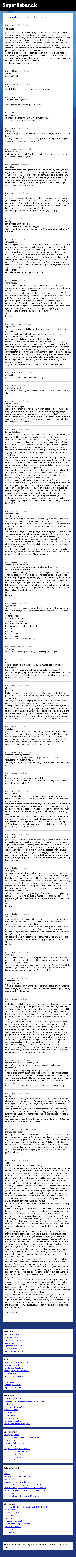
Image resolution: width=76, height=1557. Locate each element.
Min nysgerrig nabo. (11, 1435)
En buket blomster (11, 1418)
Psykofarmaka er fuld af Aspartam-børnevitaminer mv (24, 1490)
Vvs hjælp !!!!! (9, 1404)
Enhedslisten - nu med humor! (15, 1457)
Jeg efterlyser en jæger (12, 1385)
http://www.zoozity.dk (15, 1297)
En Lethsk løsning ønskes (13, 1398)
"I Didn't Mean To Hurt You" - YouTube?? (19, 1451)
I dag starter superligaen (13, 1365)
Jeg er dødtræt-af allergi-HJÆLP (16, 1346)
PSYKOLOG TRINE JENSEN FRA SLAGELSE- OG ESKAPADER (25, 1488)
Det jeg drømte (10, 1460)
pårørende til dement (12, 1526)
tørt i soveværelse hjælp (13, 1421)
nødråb (7, 1474)
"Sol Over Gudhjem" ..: (12, 1334)
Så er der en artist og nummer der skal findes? (21, 1437)
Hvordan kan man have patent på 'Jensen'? (20, 1340)
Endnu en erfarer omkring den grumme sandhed (22, 1485)
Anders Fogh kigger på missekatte (17, 1524)
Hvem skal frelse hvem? (13, 1521)
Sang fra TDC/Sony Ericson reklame (17, 1449)
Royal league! (9, 1382)
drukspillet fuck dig (11, 1348)
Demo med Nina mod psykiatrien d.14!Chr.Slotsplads (24, 1496)
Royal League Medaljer (12, 1387)
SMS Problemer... (10, 1532)
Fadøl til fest (9, 1343)
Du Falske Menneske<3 (12, 1493)
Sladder (7, 1379)
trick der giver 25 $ (11, 1529)
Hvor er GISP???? (10, 1518)
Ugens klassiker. (10, 1373)
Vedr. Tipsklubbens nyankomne (16, 1362)
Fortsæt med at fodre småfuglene (17, 1424)
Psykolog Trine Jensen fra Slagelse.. (17, 1476)
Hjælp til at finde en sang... (14, 1443)
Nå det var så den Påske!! (13, 1454)
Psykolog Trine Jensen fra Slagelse (17, 1482)
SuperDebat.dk (11, 17)
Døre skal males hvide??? (13, 1407)
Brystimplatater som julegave (15, 1471)
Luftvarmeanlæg (10, 1415)
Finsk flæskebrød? (11, 1337)
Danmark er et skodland (13, 1512)
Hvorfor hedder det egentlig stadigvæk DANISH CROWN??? (26, 1507)
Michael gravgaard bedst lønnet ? (16, 1371)
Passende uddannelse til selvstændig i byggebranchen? (25, 1401)
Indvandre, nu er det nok (13, 1351)
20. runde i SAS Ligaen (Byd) (14, 1376)
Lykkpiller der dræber (12, 1479)
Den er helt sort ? (10, 1412)
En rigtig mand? (10, 1510)
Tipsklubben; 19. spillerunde (15, 1368)
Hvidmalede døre (11, 1410)
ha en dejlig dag (10, 1446)
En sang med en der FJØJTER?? (15, 1440)
